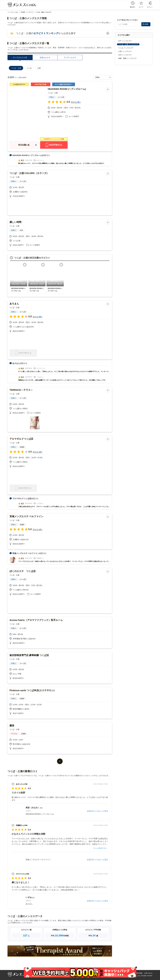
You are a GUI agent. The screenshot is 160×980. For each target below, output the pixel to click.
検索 (146, 24)
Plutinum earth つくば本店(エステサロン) (32, 690)
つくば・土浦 (53, 93)
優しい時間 (15, 222)
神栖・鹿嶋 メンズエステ (127, 58)
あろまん (14, 303)
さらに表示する (99, 848)
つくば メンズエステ (125, 48)
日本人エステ (45, 58)
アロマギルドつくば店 (21, 439)
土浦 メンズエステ (125, 51)
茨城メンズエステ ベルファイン (26, 516)
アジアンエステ (70, 58)
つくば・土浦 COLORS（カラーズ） (29, 173)
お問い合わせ (148, 973)
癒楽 (12, 725)
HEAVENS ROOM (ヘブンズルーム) (67, 89)
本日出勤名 (24, 145)
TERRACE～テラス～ (21, 390)
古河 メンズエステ (125, 55)
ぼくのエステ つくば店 (23, 571)
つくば (29, 68)
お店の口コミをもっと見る (97, 811)
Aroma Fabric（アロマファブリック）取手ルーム (36, 620)
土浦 (38, 68)
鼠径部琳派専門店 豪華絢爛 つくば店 (29, 655)
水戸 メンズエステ (125, 41)
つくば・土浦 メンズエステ (128, 44)
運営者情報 (139, 973)
